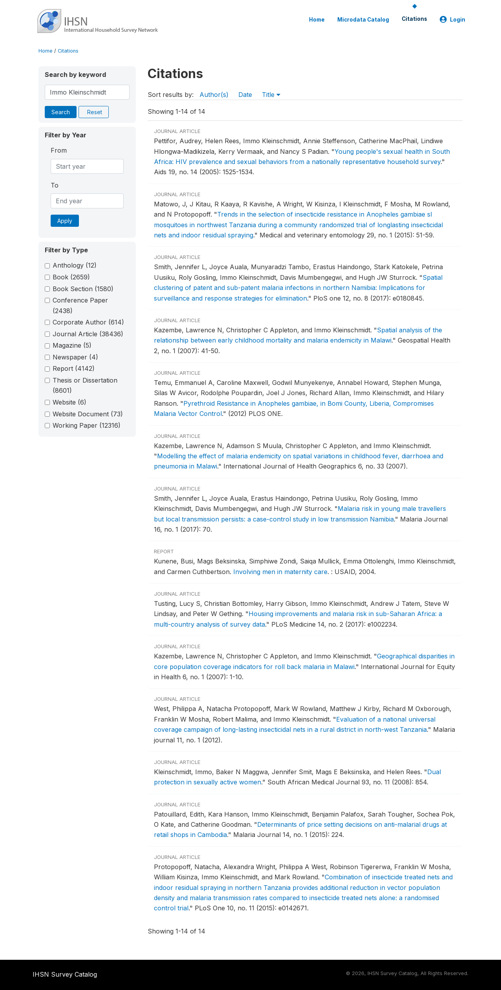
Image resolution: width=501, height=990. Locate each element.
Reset (94, 112)
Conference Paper (80, 305)
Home (317, 19)
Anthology (75, 265)
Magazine (72, 345)
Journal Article (88, 334)
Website (69, 402)
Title (271, 94)
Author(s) (214, 94)
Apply (64, 220)
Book (71, 277)
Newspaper (75, 357)
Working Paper (87, 425)
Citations (414, 19)
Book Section (83, 289)
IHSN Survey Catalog (65, 974)
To (55, 185)
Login (452, 19)
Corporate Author (88, 322)
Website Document (88, 414)
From (59, 150)
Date (245, 94)
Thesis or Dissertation (85, 385)
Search (60, 112)
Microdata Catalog (363, 19)
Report (74, 368)
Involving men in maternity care (280, 572)
